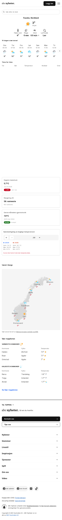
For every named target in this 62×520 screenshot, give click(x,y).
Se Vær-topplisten (10, 390)
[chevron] (44, 434)
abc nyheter (8, 488)
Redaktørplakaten (33, 506)
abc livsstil (22, 488)
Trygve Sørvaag (20, 498)
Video (4, 478)
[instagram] (31, 488)
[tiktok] (36, 488)
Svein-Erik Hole (20, 501)
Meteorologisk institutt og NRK (27, 332)
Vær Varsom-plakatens (48, 506)
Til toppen (8, 405)
